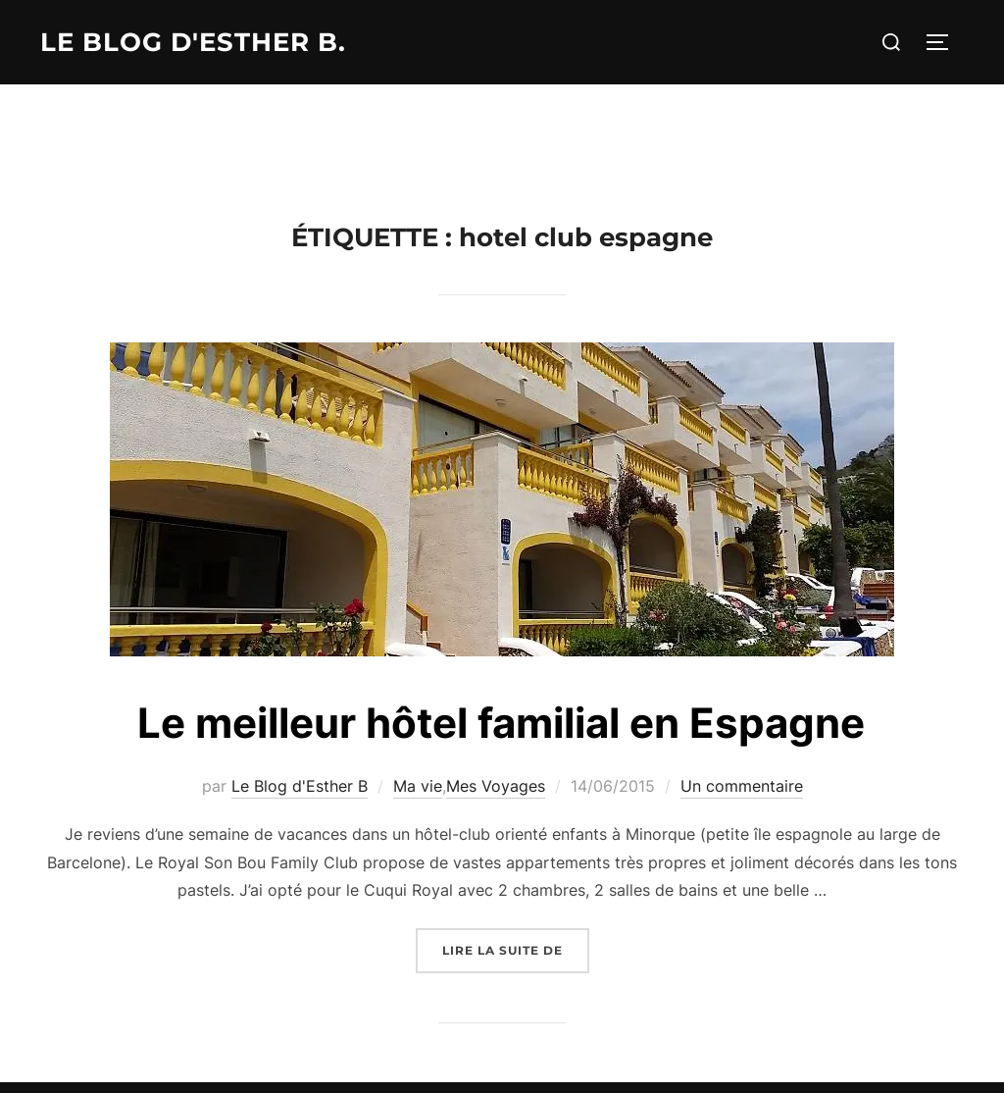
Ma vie (417, 786)
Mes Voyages (495, 786)
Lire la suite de (515, 948)
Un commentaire (741, 786)
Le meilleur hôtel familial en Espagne (501, 723)
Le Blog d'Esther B (299, 786)
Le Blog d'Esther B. (193, 42)
